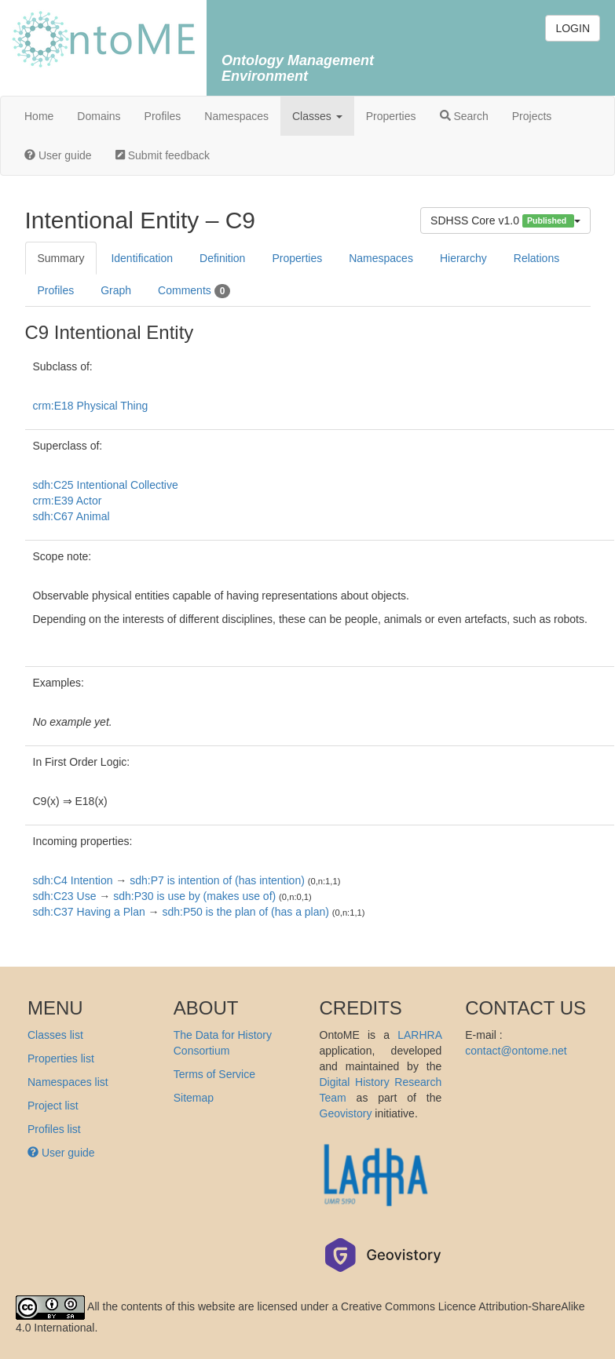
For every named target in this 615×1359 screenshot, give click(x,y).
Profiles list (54, 1129)
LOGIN (572, 28)
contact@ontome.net (515, 1050)
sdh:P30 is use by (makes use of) (194, 896)
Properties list (60, 1058)
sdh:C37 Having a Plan (89, 911)
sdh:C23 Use (65, 896)
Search (464, 116)
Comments (194, 291)
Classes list (55, 1035)
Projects (532, 116)
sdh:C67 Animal (71, 516)
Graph (116, 290)
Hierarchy (463, 258)
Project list (53, 1105)
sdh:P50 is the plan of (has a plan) (245, 911)
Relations (536, 258)
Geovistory (346, 1113)
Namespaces (236, 116)
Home (38, 116)
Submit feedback (162, 155)
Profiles (163, 116)
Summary (61, 258)
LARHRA (419, 1035)
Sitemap (194, 1097)
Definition (222, 258)
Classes (317, 116)
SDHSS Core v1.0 (505, 221)
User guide (58, 155)
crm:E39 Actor (67, 500)
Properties (391, 116)
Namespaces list (67, 1082)
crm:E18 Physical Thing (90, 405)
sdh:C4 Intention (73, 880)
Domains (98, 116)
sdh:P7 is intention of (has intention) (217, 880)
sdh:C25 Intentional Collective (105, 485)
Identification (142, 258)
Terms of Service (214, 1074)
